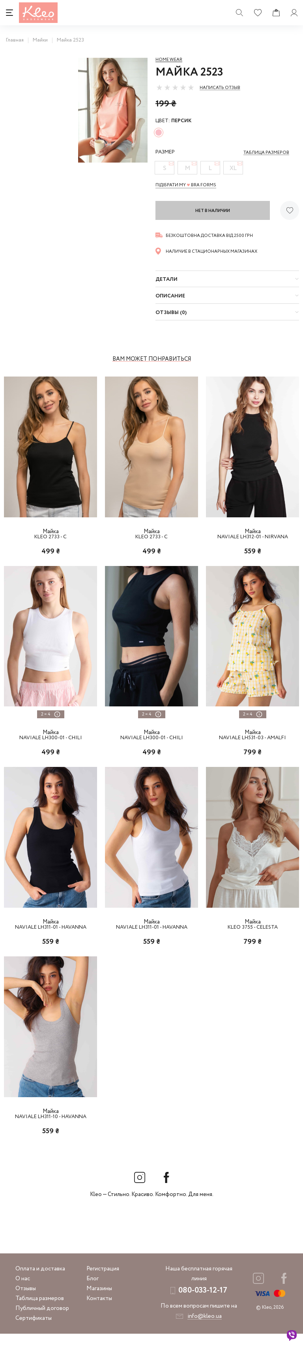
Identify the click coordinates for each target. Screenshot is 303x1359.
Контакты (99, 1323)
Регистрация (102, 1294)
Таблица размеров (39, 1323)
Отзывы (25, 1314)
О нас (22, 1304)
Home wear (168, 60)
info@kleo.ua (204, 1341)
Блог (92, 1304)
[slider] (175, 87)
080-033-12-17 (202, 1316)
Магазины (99, 1314)
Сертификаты (33, 1343)
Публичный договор (42, 1333)
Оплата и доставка (40, 1294)
